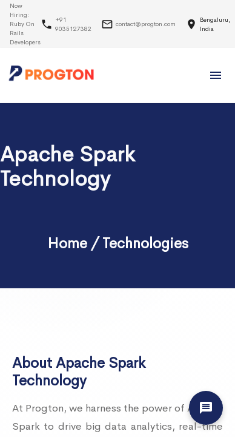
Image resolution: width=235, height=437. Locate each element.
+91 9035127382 (73, 24)
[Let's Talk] (206, 408)
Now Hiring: (25, 24)
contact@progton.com (146, 24)
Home (67, 243)
